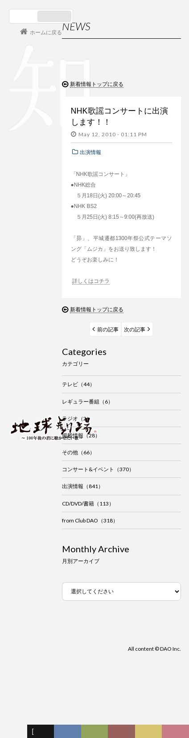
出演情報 (90, 152)
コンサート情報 (36, 367)
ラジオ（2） (77, 418)
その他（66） (78, 452)
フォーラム (15, 733)
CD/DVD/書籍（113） (88, 503)
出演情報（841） (82, 486)
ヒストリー (97, 733)
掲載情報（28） (81, 435)
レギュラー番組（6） (87, 401)
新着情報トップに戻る (96, 84)
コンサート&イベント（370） (98, 469)
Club (176, 733)
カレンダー (123, 733)
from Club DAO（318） (90, 520)
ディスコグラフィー (67, 733)
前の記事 (108, 329)
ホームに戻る (46, 32)
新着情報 (42, 733)
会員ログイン (38, 397)
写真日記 (150, 733)
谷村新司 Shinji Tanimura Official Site (53, 314)
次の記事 (134, 329)
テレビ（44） (78, 384)
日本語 (24, 16)
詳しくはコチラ (91, 281)
